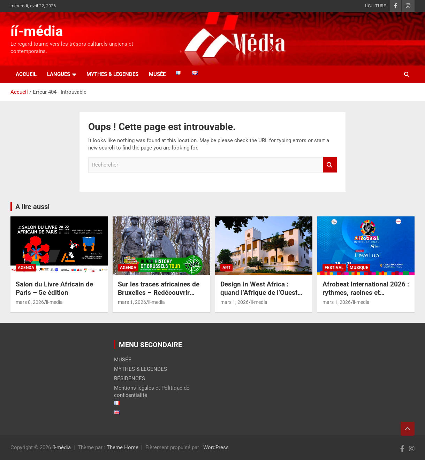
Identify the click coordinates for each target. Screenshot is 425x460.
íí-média (36, 31)
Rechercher (330, 165)
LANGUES (58, 74)
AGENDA (26, 267)
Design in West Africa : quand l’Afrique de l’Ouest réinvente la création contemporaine (258, 297)
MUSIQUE (359, 267)
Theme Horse (122, 447)
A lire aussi (32, 206)
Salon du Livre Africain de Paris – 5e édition (54, 288)
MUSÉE (122, 359)
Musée (157, 74)
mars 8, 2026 (30, 302)
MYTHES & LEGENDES (112, 74)
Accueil (26, 74)
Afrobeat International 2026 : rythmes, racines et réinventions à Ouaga (365, 292)
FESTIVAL (334, 267)
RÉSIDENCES (129, 378)
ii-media (54, 302)
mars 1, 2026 (132, 302)
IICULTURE (375, 5)
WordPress (216, 447)
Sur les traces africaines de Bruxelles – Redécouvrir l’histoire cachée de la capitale (158, 297)
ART (226, 267)
